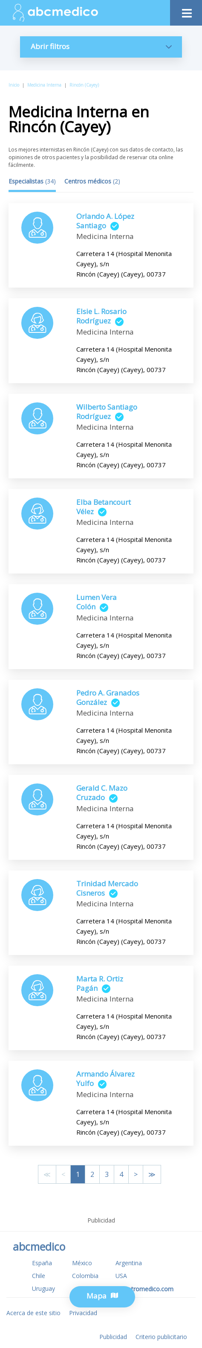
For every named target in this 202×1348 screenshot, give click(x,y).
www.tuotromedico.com (140, 1289)
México (82, 1263)
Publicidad (113, 1337)
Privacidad (83, 1313)
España (42, 1263)
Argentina (128, 1263)
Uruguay (43, 1288)
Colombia (85, 1276)
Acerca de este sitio (33, 1313)
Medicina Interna (44, 85)
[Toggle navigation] (186, 11)
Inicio (14, 85)
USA (121, 1276)
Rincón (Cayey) (84, 85)
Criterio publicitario (161, 1337)
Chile (38, 1276)
